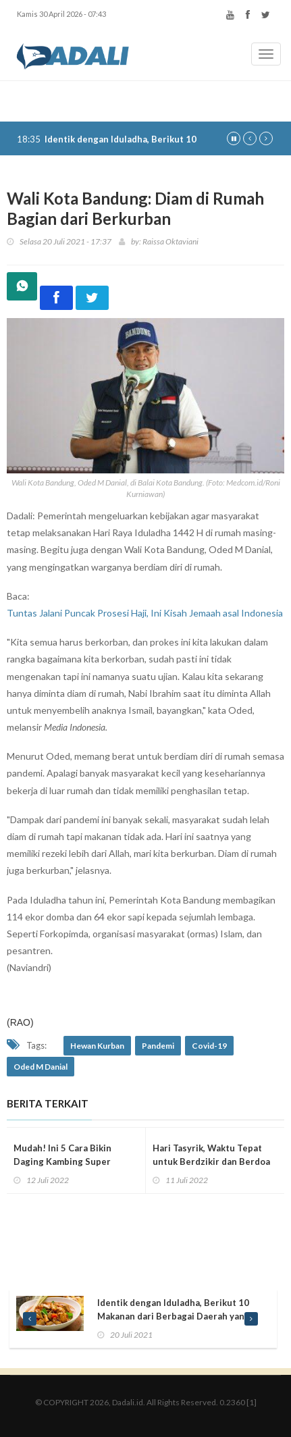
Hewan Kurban (97, 1046)
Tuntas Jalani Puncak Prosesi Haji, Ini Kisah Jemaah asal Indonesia (145, 613)
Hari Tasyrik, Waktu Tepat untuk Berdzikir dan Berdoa (211, 1155)
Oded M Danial (41, 1067)
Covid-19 (209, 1046)
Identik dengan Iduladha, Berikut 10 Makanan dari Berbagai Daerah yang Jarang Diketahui (173, 1316)
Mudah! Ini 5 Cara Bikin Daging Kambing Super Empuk (62, 1161)
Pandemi (158, 1046)
